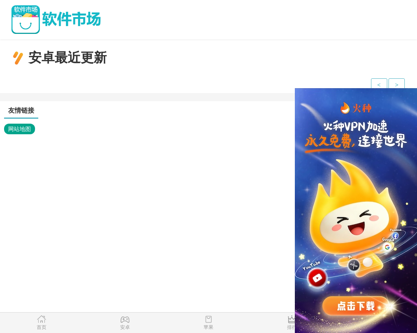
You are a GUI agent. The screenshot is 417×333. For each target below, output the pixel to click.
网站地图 (19, 129)
